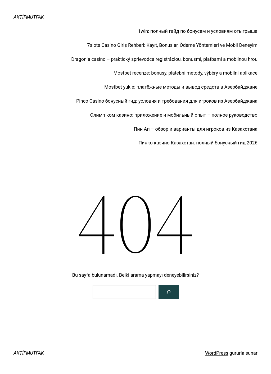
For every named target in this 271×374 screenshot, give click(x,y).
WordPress (216, 353)
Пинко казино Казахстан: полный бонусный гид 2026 (198, 142)
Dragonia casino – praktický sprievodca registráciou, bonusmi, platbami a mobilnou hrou (164, 59)
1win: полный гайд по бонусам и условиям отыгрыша (198, 31)
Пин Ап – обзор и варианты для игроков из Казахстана (196, 129)
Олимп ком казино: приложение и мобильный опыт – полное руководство (174, 115)
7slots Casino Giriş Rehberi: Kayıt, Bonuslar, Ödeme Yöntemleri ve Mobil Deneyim (172, 45)
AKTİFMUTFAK (28, 17)
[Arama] (169, 292)
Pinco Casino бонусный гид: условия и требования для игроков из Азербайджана (167, 101)
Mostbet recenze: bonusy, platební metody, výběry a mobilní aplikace (186, 73)
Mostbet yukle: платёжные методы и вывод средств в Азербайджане (181, 87)
